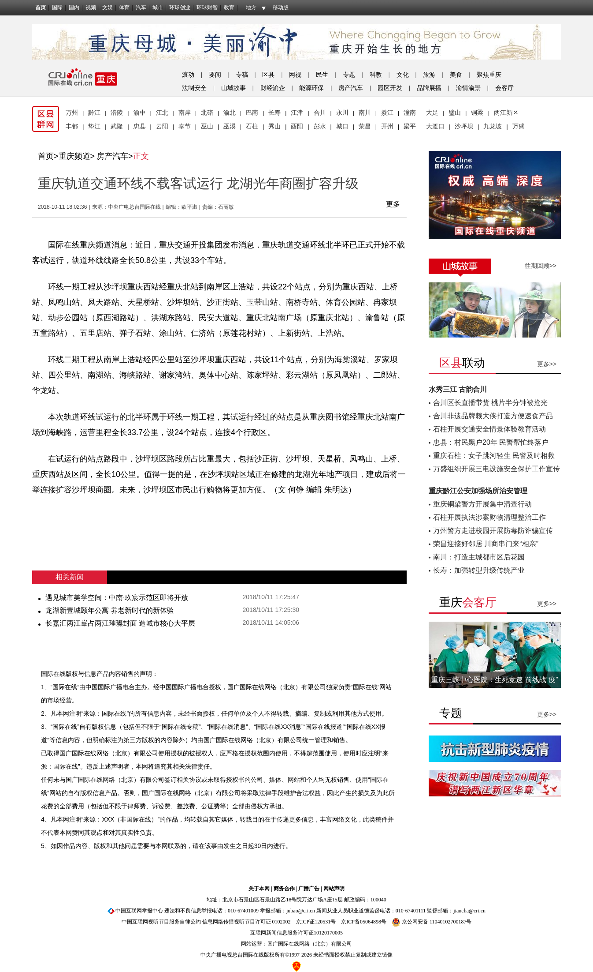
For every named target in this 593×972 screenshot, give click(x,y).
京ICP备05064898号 (363, 922)
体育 (124, 7)
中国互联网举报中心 (139, 911)
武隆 (117, 126)
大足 (432, 112)
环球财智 (207, 7)
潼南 (410, 112)
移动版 (281, 7)
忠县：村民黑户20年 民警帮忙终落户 (491, 442)
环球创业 (179, 7)
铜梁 (477, 112)
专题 (349, 74)
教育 (229, 7)
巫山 (207, 126)
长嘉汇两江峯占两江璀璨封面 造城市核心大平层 (120, 623)
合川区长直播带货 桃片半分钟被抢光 (490, 402)
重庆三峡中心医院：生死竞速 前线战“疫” (494, 679)
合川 (320, 112)
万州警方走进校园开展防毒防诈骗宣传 (493, 530)
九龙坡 (492, 126)
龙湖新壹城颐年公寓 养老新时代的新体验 (109, 610)
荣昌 (365, 126)
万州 (72, 112)
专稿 (242, 74)
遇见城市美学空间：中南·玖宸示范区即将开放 (116, 597)
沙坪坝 (464, 126)
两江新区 (506, 112)
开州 (387, 126)
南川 (365, 112)
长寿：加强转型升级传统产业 (479, 570)
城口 (342, 126)
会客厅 (504, 88)
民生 (322, 74)
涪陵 (117, 112)
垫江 (94, 126)
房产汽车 (350, 88)
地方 (251, 7)
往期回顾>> (540, 265)
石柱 (252, 126)
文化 (403, 74)
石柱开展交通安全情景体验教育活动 (489, 429)
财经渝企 (272, 88)
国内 (74, 7)
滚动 (188, 74)
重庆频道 (74, 156)
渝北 (229, 112)
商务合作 (284, 889)
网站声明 (334, 889)
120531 (322, 922)
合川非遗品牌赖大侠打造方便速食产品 (493, 416)
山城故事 (233, 88)
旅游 (429, 74)
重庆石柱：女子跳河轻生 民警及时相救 (494, 455)
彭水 (320, 126)
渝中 (139, 112)
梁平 (410, 126)
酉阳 (297, 126)
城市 (157, 7)
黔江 (94, 112)
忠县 (139, 126)
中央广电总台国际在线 (134, 207)
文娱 (107, 7)
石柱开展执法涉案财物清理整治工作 (489, 517)
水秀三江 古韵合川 (458, 389)
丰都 (72, 126)
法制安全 (194, 88)
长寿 (274, 112)
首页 (40, 7)
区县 (268, 74)
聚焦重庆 (489, 74)
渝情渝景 (468, 88)
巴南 (252, 112)
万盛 (518, 126)
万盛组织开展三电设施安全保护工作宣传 (496, 469)
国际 (57, 7)
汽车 (141, 7)
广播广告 (308, 889)
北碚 (207, 112)
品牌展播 (429, 88)
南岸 (184, 112)
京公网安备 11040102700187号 (432, 922)
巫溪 (229, 126)
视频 (90, 7)
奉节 (184, 126)
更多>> (546, 364)
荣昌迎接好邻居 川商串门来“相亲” (485, 544)
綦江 (387, 112)
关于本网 (259, 889)
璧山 (454, 112)
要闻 (215, 74)
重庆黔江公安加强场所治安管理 (478, 491)
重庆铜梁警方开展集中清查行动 (482, 504)
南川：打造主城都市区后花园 (479, 557)
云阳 (162, 126)
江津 (297, 112)
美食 (456, 74)
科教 (376, 74)
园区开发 (390, 88)
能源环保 (311, 88)
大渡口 (435, 126)
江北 (162, 112)
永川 (342, 112)
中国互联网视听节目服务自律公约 (161, 922)
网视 (295, 74)
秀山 (274, 126)
